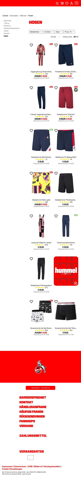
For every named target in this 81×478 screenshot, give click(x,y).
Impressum (7, 466)
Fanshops (27, 421)
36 (75, 37)
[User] (71, 2)
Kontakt (26, 402)
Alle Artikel (7, 21)
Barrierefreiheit (32, 397)
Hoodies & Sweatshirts (12, 28)
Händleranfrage (32, 407)
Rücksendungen (32, 416)
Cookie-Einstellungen (12, 469)
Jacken (6, 31)
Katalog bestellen (52, 466)
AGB (30, 466)
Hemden (7, 33)
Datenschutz (20, 466)
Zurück (5, 15)
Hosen (6, 36)
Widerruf (38, 466)
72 (77, 37)
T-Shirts (6, 23)
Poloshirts (7, 26)
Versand (26, 426)
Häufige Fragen (31, 412)
